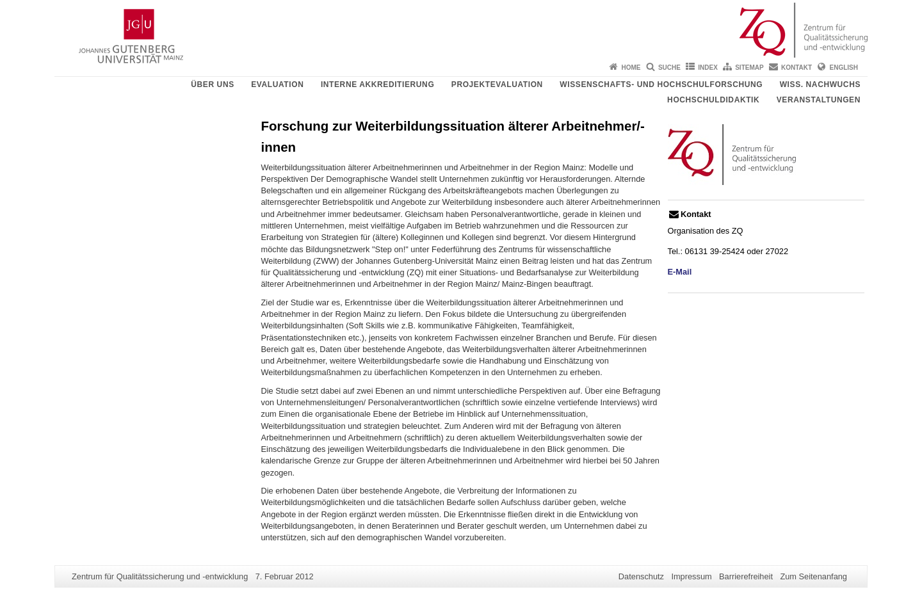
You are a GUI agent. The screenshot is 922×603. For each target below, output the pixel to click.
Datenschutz (641, 576)
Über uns (212, 84)
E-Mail (680, 272)
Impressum (691, 576)
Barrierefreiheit (746, 576)
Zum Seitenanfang (813, 576)
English (844, 67)
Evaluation (277, 84)
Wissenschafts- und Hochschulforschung (661, 84)
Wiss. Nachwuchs (820, 84)
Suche (669, 67)
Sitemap (749, 67)
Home (631, 67)
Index (708, 67)
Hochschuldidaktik (713, 99)
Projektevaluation (497, 84)
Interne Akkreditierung (377, 84)
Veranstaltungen (819, 99)
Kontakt (796, 67)
